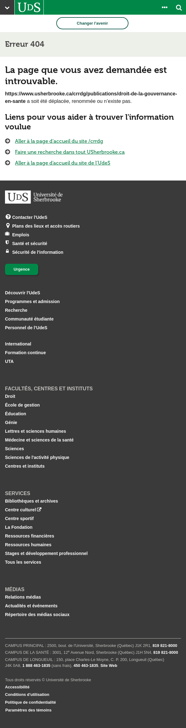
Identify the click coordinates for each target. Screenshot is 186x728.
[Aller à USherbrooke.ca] (29, 7)
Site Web (108, 665)
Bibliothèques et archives (31, 501)
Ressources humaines (28, 544)
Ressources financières (29, 535)
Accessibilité (17, 687)
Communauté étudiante (29, 318)
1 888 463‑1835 (37, 665)
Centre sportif (19, 518)
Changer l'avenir (92, 23)
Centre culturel (20, 509)
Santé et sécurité (29, 243)
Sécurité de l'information (37, 252)
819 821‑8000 (165, 645)
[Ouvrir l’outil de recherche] (179, 7)
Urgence (22, 269)
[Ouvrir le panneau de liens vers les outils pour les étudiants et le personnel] (164, 7)
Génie (11, 422)
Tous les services (23, 562)
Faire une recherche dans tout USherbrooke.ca (70, 152)
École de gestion (22, 405)
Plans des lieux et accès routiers (46, 226)
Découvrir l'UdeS (22, 292)
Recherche (16, 310)
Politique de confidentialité (30, 702)
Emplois (20, 234)
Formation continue (25, 352)
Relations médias (23, 597)
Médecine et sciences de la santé (39, 439)
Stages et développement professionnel (46, 553)
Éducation (15, 413)
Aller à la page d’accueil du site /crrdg (59, 141)
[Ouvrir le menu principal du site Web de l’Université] (7, 7)
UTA (9, 361)
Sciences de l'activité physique (37, 457)
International (18, 343)
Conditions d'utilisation (27, 694)
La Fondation (19, 527)
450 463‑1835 (85, 665)
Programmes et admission (32, 301)
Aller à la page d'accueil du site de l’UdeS (62, 163)
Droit (10, 396)
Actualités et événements (31, 605)
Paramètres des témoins (28, 710)
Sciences (14, 448)
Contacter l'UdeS (29, 217)
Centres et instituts (25, 466)
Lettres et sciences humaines (35, 431)
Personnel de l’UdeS (26, 327)
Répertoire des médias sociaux (37, 614)
